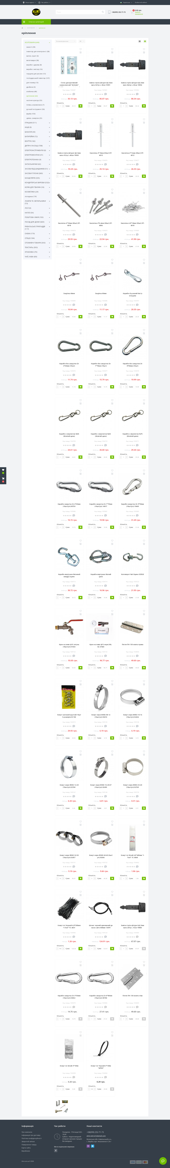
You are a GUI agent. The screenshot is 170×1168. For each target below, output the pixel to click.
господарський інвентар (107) (38, 78)
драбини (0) (30, 87)
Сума (67, 106)
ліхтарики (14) (30, 196)
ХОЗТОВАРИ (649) (32, 42)
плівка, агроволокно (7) (35, 105)
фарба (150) (30, 114)
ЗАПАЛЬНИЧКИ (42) (33, 164)
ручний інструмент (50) (35, 109)
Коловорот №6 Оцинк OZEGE (132, 574)
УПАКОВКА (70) (31, 252)
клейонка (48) (31, 91)
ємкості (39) (30, 47)
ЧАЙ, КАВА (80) (31, 257)
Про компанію (27, 1132)
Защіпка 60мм (69, 293)
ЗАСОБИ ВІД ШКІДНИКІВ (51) (36, 169)
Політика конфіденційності (32, 1138)
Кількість (60, 103)
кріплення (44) (32, 96)
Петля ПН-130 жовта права (132, 644)
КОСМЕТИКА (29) (31, 192)
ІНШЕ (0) (28, 127)
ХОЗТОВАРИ (31, 28)
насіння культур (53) (34, 100)
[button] (29, 2)
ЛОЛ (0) (28, 208)
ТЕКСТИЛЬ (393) (31, 247)
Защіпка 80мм (101, 293)
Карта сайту (26, 1148)
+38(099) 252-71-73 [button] (95, 1132)
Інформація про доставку (31, 1135)
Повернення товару (29, 1145)
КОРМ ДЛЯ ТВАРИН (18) (34, 187)
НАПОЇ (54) (29, 213)
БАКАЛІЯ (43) (30, 132)
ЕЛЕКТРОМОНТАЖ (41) (34, 155)
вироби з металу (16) (34, 69)
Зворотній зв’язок (28, 1141)
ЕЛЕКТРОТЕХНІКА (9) (33, 159)
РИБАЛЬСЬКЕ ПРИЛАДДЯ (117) (35, 227)
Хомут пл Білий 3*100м (69, 1066)
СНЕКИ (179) (30, 233)
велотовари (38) (32, 60)
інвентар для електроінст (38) (38, 51)
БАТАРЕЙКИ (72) (31, 136)
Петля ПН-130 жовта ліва (132, 996)
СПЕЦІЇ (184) (30, 238)
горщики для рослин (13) (36, 74)
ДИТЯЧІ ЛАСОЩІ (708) (34, 146)
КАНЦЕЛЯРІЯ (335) (32, 178)
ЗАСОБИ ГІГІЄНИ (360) (34, 173)
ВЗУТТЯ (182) (30, 141)
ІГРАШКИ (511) (31, 123)
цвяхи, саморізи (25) (34, 118)
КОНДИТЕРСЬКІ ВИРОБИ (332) (37, 182)
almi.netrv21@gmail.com (96, 1136)
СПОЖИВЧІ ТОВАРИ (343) (35, 243)
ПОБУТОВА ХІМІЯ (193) (34, 217)
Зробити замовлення (139, 13)
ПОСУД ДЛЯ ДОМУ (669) (34, 222)
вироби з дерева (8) (34, 65)
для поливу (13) (32, 83)
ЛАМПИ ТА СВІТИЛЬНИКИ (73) (35, 202)
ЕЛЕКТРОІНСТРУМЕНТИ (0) (35, 150)
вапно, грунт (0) (32, 56)
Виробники (26, 1151)
